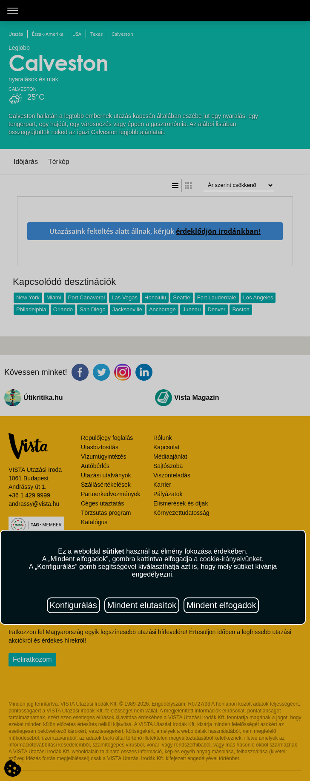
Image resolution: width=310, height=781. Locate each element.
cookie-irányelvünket (231, 559)
